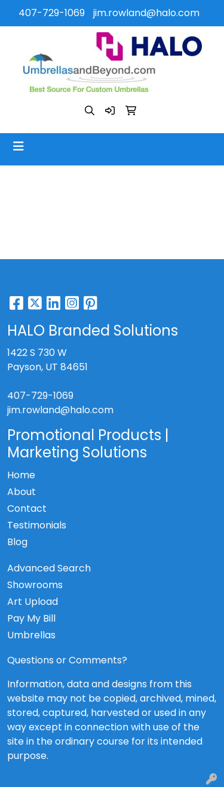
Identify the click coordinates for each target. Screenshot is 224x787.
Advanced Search (49, 568)
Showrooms (35, 585)
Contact (27, 508)
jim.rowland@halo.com (146, 13)
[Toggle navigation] (18, 146)
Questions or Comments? (67, 660)
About (21, 492)
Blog (17, 542)
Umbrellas (31, 635)
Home (21, 475)
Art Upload (32, 601)
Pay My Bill (31, 618)
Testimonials (36, 525)
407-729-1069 (52, 13)
